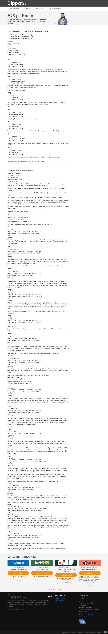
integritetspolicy (88, 632)
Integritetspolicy (59, 600)
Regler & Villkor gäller (18, 577)
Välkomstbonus (55, 9)
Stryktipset (14, 9)
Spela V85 (27, 9)
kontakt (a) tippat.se (61, 598)
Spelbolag (39, 9)
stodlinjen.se (88, 582)
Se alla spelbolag (53, 589)
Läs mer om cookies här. (97, 632)
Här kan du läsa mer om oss (16, 609)
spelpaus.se (94, 582)
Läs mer (81, 598)
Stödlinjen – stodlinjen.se (86, 607)
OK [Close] (105, 632)
